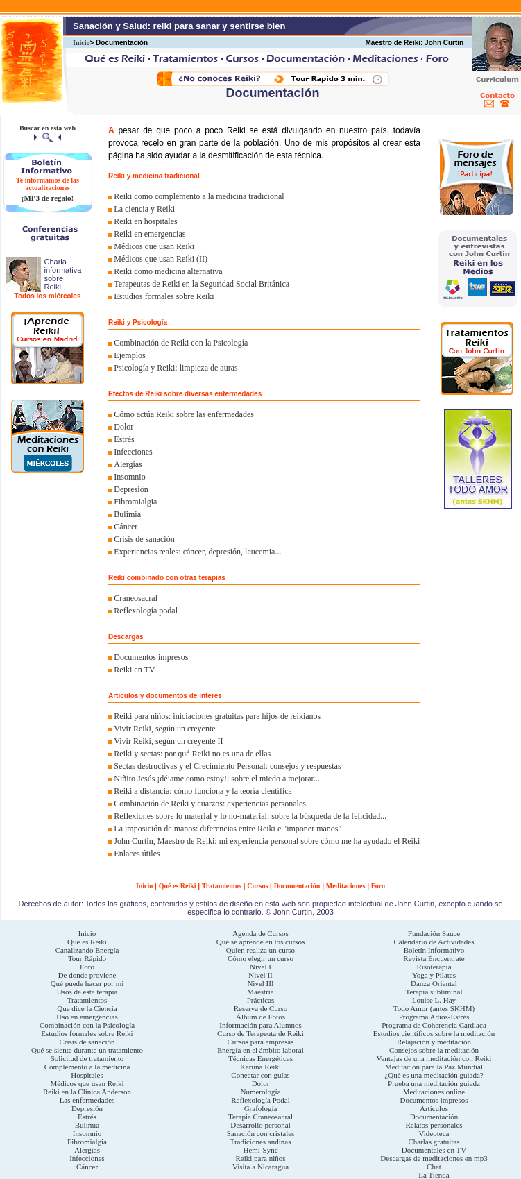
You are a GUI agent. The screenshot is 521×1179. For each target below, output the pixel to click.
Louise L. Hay (434, 1000)
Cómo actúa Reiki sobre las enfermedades (184, 414)
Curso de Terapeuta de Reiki (260, 1033)
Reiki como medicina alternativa (168, 271)
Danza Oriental (434, 983)
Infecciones (133, 452)
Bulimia (127, 514)
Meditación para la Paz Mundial (434, 1066)
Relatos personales (433, 1125)
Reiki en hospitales (145, 221)
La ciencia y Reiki (144, 209)
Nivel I (260, 966)
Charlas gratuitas (433, 1141)
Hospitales (87, 1075)
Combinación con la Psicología (87, 1025)
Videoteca (434, 1133)
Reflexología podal (146, 611)
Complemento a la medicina (87, 1066)
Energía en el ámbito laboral (260, 1050)
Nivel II (260, 975)
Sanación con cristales (261, 1133)
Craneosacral (135, 598)
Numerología (260, 1091)
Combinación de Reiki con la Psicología (181, 343)
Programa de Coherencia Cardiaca (434, 1025)
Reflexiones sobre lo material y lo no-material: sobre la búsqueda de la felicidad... (250, 816)
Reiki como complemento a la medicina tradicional (199, 196)
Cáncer (125, 527)
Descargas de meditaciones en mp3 (433, 1158)
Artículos (434, 1108)
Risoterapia (433, 966)
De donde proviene (87, 975)
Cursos (257, 886)
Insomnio (129, 477)
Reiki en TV (134, 670)
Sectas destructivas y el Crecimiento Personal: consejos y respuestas (227, 766)
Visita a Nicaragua (260, 1166)
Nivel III (260, 983)
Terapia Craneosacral (260, 1116)
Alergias (128, 464)
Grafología (260, 1108)
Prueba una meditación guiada (434, 1083)
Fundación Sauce (434, 933)
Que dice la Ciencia (87, 1008)
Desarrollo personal (260, 1125)
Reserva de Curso (261, 1008)
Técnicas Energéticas (260, 1058)
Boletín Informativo (434, 950)
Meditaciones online (434, 1091)
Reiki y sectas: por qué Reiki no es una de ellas (192, 753)
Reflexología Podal (260, 1100)
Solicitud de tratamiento (87, 1058)
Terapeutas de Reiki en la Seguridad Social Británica (201, 284)
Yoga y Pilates (434, 975)
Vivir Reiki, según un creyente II (168, 741)
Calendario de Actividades (433, 942)
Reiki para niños (260, 1158)
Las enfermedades (87, 1100)
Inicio (81, 42)
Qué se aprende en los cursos (260, 942)
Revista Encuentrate (433, 958)
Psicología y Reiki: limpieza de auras (175, 368)
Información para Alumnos (260, 1025)
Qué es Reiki (177, 886)
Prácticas (261, 1000)
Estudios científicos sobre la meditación (434, 1033)
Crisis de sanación (144, 539)
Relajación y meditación (434, 1041)
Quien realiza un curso (260, 950)
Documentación (297, 886)
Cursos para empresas (261, 1041)
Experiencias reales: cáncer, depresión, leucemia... (197, 552)
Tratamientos (221, 886)
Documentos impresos (151, 657)
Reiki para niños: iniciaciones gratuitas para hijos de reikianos (217, 716)
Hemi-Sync (260, 1150)
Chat (434, 1166)
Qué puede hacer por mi (87, 983)
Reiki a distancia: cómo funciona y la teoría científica (203, 791)
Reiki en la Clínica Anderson (87, 1091)
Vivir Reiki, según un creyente (164, 728)
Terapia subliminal (433, 991)
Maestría (260, 991)
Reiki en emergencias (149, 234)
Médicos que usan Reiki (154, 246)
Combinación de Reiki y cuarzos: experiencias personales (210, 803)
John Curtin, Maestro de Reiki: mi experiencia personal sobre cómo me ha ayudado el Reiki (267, 841)
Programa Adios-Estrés (434, 1016)
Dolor (123, 427)
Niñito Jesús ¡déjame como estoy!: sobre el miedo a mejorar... (217, 778)
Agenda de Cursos (260, 933)
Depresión (131, 489)
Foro (378, 886)
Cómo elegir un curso (260, 958)
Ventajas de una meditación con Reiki (434, 1058)
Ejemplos (129, 355)
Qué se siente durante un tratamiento (87, 1050)
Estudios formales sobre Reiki (164, 296)
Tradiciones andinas (260, 1141)
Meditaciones (346, 886)
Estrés (124, 439)
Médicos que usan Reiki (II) (160, 259)
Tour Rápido (87, 958)
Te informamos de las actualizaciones (47, 184)
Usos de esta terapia (87, 991)
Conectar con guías (260, 1075)
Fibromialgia (135, 502)
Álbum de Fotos (260, 1016)
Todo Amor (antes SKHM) (434, 1008)
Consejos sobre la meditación (434, 1050)
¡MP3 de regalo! (48, 198)
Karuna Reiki (260, 1066)
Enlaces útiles (137, 853)
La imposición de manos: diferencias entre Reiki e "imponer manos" (227, 828)
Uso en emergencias (86, 1016)
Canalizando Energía (87, 950)
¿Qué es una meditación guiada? (433, 1075)
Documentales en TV (434, 1150)
